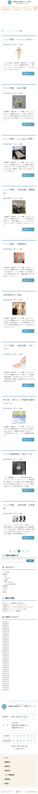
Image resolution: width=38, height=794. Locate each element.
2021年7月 (5, 681)
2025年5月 (5, 642)
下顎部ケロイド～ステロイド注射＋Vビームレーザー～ (18, 607)
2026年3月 (5, 624)
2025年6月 (5, 640)
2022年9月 (5, 660)
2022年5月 (5, 667)
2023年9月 (5, 648)
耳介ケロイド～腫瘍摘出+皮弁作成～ (13, 603)
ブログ (11, 31)
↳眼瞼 (5, 580)
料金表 (4, 592)
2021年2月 (5, 689)
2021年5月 (5, 685)
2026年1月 (5, 628)
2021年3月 (5, 687)
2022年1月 (5, 674)
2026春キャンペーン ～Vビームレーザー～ (15, 605)
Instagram (6, 792)
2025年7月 (5, 638)
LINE (19, 792)
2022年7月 (5, 664)
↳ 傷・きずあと (7, 582)
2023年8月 (5, 650)
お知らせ (5, 588)
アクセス (5, 590)
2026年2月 (5, 626)
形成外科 (5, 574)
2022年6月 (5, 666)
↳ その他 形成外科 (9, 584)
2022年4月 (5, 670)
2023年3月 (5, 654)
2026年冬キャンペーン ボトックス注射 (14, 609)
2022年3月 (5, 671)
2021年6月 (5, 684)
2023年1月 (5, 656)
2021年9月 (5, 680)
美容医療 (5, 586)
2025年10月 (6, 632)
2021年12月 (6, 675)
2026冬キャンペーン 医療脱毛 (11, 611)
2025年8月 (5, 636)
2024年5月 (5, 646)
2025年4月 (5, 644)
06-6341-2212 (19, 716)
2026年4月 (5, 622)
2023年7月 (5, 652)
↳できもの (6, 578)
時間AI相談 (32, 792)
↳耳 (4, 576)
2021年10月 (6, 677)
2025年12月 (6, 630)
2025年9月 (5, 634)
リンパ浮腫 (19, 44)
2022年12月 (6, 658)
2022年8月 (5, 661)
